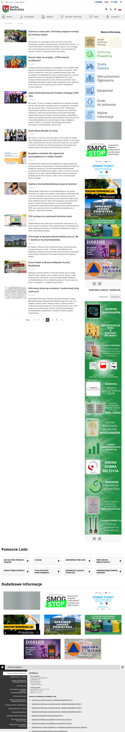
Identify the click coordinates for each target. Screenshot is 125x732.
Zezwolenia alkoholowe (19, 712)
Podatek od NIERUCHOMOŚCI (16, 673)
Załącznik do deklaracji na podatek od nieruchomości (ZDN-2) (52, 723)
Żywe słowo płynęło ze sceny (43, 130)
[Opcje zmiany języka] (120, 9)
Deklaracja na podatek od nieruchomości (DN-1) (47, 716)
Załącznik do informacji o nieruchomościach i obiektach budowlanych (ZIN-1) (57, 704)
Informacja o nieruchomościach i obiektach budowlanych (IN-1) (52, 700)
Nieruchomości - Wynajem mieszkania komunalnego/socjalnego (18, 691)
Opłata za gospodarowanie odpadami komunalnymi (18, 700)
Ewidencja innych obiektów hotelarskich (18, 725)
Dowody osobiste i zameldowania (16, 705)
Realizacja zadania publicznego (16, 716)
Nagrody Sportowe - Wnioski (17, 708)
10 (57, 320)
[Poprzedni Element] (94, 284)
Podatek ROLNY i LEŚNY (18, 677)
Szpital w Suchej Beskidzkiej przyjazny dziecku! (52, 184)
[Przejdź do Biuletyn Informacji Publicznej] (106, 1)
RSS (2, 2)
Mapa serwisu (9, 2)
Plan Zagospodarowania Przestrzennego (18, 720)
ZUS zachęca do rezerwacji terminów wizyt (50, 216)
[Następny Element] (100, 284)
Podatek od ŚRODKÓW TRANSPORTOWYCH (18, 681)
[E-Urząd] (98, 1)
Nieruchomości (21, 686)
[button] (111, 9)
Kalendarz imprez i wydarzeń (104, 290)
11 (61, 320)
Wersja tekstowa (19, 2)
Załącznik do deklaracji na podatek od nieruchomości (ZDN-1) (52, 719)
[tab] (116, 296)
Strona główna (8, 23)
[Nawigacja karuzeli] (97, 284)
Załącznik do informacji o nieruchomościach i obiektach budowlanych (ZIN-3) (57, 712)
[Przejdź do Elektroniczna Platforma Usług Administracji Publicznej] (114, 1)
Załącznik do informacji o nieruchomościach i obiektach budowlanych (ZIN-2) (57, 708)
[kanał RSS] (121, 1)
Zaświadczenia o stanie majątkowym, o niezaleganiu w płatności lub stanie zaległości (59, 727)
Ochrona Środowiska (19, 696)
